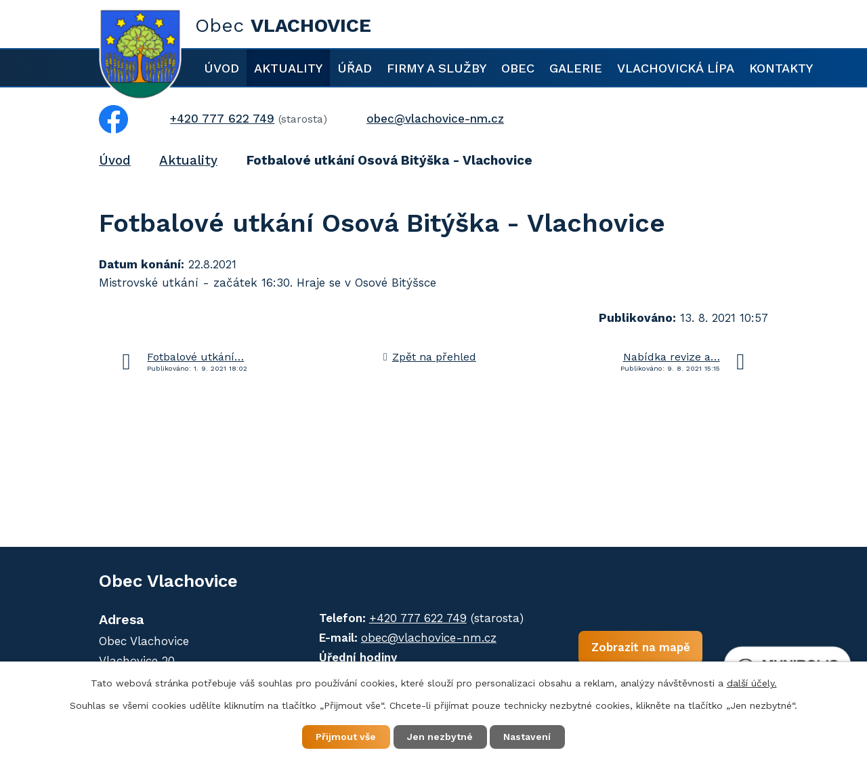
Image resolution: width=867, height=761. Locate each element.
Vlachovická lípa (675, 68)
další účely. (752, 682)
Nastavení (528, 736)
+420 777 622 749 (415, 618)
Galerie (575, 68)
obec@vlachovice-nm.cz (426, 637)
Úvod (221, 68)
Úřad (354, 68)
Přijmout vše (345, 736)
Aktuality (288, 68)
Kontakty (781, 68)
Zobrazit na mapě (636, 648)
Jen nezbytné (440, 736)
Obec (517, 68)
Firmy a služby (436, 68)
